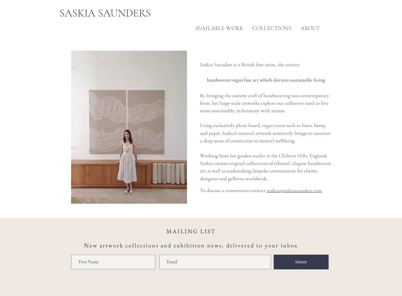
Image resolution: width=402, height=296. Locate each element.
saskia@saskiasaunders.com (294, 190)
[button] (310, 28)
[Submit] (301, 262)
